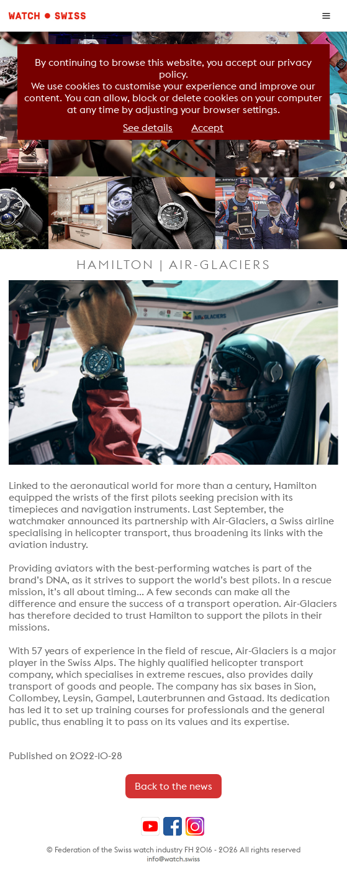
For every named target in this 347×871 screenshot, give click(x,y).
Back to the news (173, 786)
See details (148, 128)
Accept (207, 128)
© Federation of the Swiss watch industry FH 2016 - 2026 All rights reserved (173, 849)
